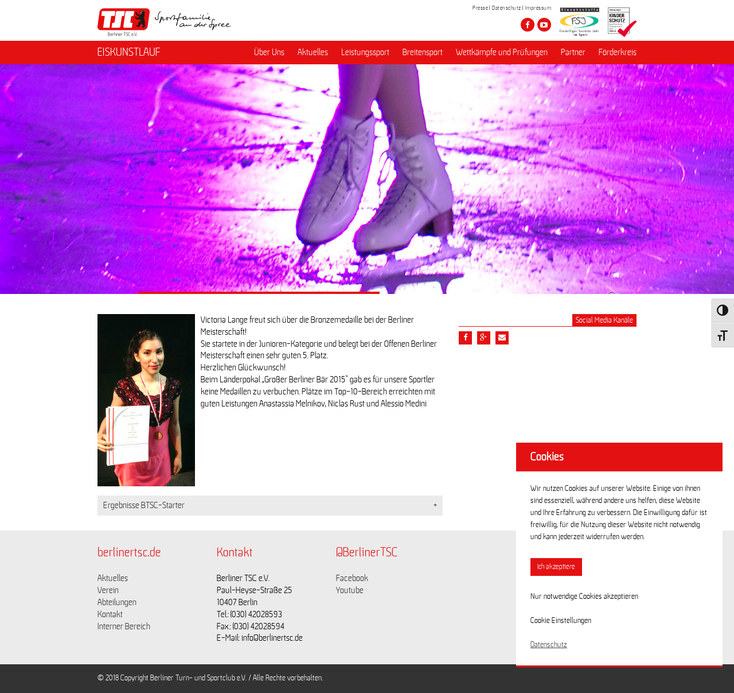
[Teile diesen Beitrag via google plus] (483, 337)
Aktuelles (313, 52)
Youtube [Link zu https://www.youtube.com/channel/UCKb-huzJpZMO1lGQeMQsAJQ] (350, 590)
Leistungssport (365, 52)
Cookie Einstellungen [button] (560, 621)
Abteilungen (116, 602)
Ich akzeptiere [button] (556, 567)
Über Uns (269, 52)
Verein (108, 590)
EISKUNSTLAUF (129, 52)
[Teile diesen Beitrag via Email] (502, 337)
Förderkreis (618, 52)
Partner (573, 52)
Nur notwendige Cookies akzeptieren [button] (584, 597)
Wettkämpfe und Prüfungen (502, 52)
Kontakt (110, 614)
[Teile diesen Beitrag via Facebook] (465, 337)
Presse (480, 8)
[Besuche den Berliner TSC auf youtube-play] (544, 25)
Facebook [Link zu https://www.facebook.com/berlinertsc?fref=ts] (352, 578)
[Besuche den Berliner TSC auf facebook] (527, 25)
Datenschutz (506, 8)
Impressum (538, 8)
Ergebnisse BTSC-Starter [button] (144, 505)
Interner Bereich (123, 626)
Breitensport (423, 52)
